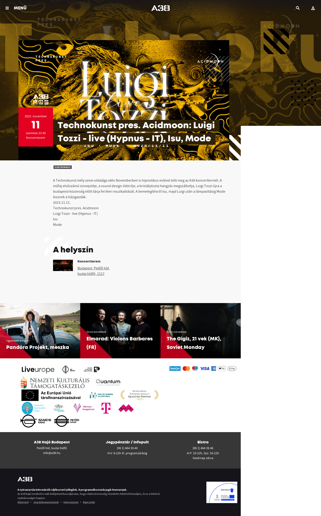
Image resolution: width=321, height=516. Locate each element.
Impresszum (70, 502)
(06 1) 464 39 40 (127, 448)
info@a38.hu (51, 453)
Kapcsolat (89, 502)
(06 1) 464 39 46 (203, 448)
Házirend (23, 502)
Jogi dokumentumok (46, 502)
